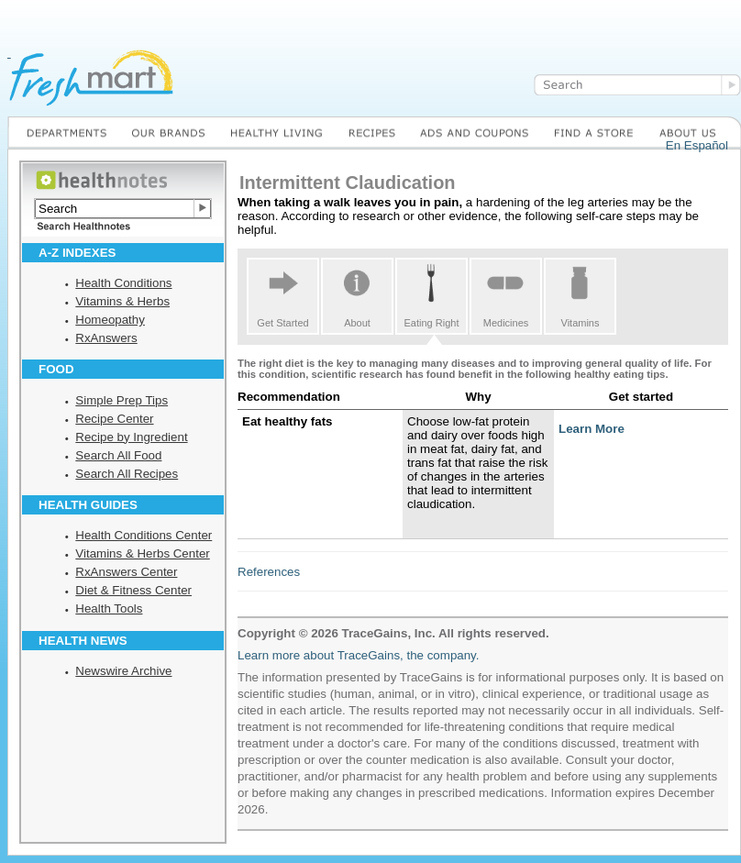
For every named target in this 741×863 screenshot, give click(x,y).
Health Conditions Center (143, 535)
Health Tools (108, 608)
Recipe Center (114, 419)
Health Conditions (123, 283)
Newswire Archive (123, 671)
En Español (697, 145)
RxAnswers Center (126, 572)
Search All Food (118, 455)
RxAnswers (106, 338)
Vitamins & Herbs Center (142, 553)
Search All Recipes (126, 474)
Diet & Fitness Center (133, 590)
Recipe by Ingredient (131, 437)
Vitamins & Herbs (122, 301)
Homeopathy (110, 319)
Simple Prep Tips (121, 400)
